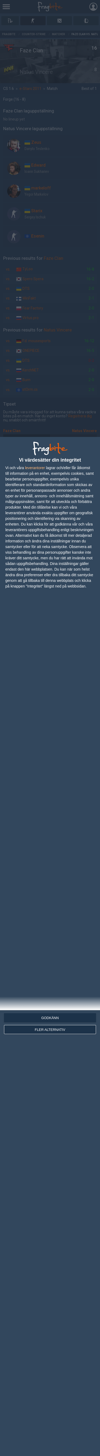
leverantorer (35, 468)
